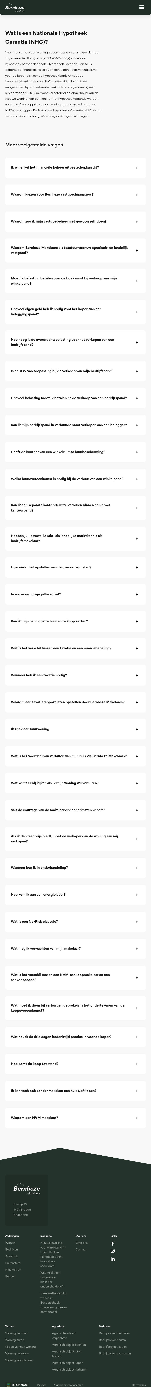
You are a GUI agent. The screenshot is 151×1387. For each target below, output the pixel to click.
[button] (142, 7)
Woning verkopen (17, 1353)
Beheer (10, 1276)
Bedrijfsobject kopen (113, 1347)
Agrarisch (11, 1256)
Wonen (10, 1243)
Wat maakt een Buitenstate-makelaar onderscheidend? (52, 1279)
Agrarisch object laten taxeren (66, 1354)
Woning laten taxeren (19, 1360)
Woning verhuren (16, 1333)
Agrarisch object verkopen (69, 1369)
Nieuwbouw (13, 1270)
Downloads (139, 1385)
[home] (15, 7)
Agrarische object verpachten (64, 1336)
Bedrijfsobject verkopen (115, 1353)
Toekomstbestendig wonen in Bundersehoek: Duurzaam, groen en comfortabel (53, 1303)
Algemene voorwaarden (68, 1385)
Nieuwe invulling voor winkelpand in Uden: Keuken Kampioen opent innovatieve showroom (52, 1254)
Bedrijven (11, 1249)
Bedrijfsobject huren (112, 1340)
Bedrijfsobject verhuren (114, 1333)
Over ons (82, 1243)
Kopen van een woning (20, 1347)
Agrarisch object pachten (69, 1345)
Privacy (41, 1385)
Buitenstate (12, 1263)
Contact (81, 1249)
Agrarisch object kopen (67, 1363)
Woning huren (14, 1340)
